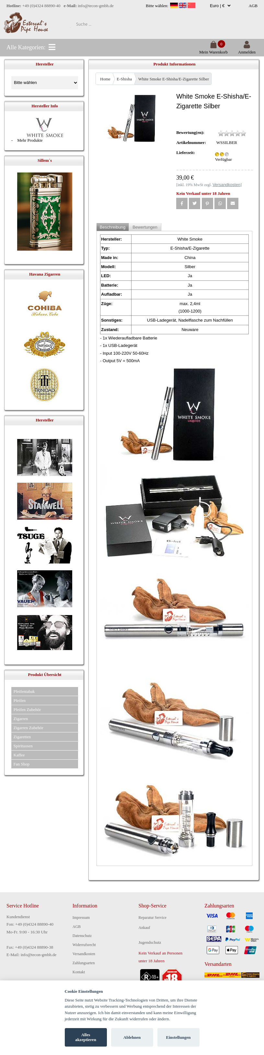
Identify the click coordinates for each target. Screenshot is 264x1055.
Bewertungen (144, 227)
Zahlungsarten (84, 963)
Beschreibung (113, 227)
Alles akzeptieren (85, 1037)
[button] (182, 203)
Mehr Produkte (29, 140)
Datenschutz (82, 935)
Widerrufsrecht (84, 944)
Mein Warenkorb (213, 49)
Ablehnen (132, 1037)
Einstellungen (178, 1037)
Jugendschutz (150, 942)
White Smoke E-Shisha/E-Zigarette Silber (173, 79)
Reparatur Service (152, 917)
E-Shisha (124, 79)
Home (105, 79)
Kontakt (79, 972)
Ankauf (144, 927)
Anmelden (247, 49)
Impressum (81, 917)
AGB (253, 5)
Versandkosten (84, 954)
